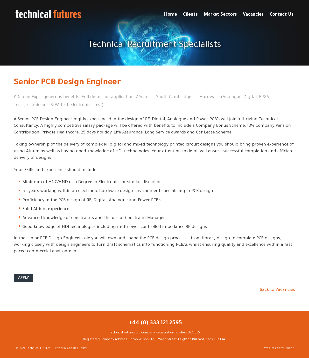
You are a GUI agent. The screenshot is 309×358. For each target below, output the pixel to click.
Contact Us (282, 15)
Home (170, 15)
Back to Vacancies (277, 290)
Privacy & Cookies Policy (70, 348)
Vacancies (253, 15)
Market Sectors (220, 15)
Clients (190, 15)
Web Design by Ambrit (279, 348)
